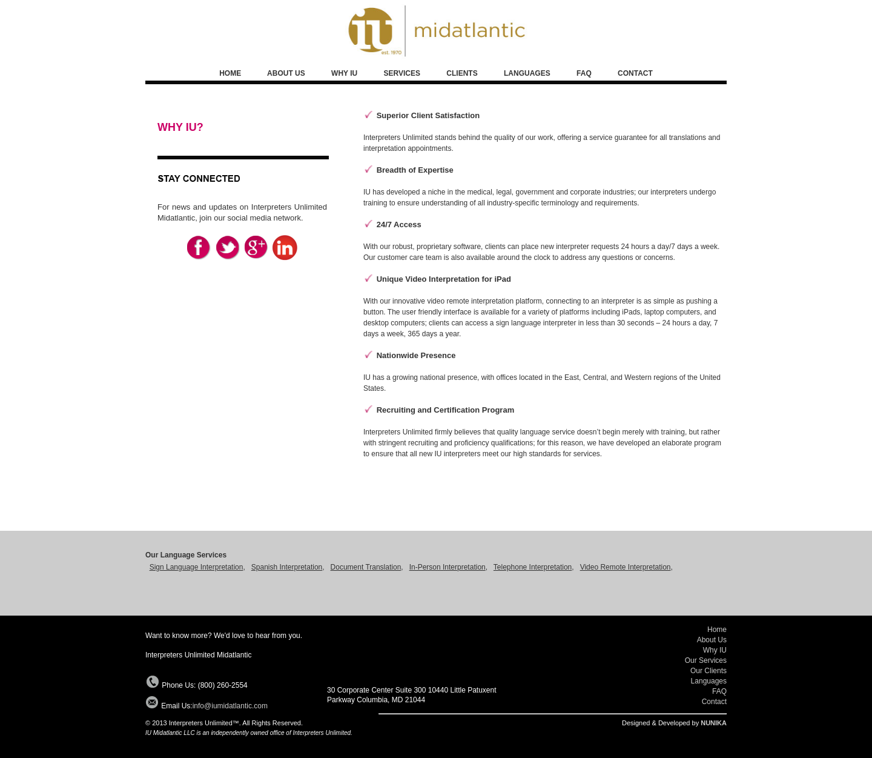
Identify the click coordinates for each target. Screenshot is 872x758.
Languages (709, 681)
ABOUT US (287, 73)
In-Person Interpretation (447, 567)
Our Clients (708, 671)
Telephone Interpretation (533, 567)
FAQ (584, 73)
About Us (712, 640)
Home (717, 629)
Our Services (706, 660)
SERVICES (402, 73)
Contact (714, 701)
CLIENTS (461, 73)
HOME (230, 73)
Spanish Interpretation (286, 567)
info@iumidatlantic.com (230, 706)
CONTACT (635, 73)
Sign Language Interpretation (196, 567)
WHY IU (344, 73)
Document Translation (366, 567)
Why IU (715, 650)
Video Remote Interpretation (625, 567)
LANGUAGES (527, 73)
